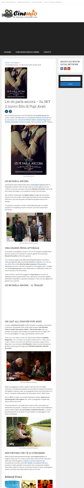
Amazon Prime (40, 463)
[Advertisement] (42, 35)
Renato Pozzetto (43, 118)
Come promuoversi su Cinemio (27, 52)
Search (70, 84)
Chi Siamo (7, 52)
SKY (25, 463)
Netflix (30, 463)
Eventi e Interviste (37, 2)
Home (3, 2)
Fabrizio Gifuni (31, 120)
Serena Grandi (24, 122)
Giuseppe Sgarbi (38, 185)
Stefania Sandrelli (11, 122)
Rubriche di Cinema (23, 2)
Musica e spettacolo (55, 2)
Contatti (47, 52)
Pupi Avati (21, 118)
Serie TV (46, 2)
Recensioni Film (10, 2)
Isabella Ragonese (43, 120)
